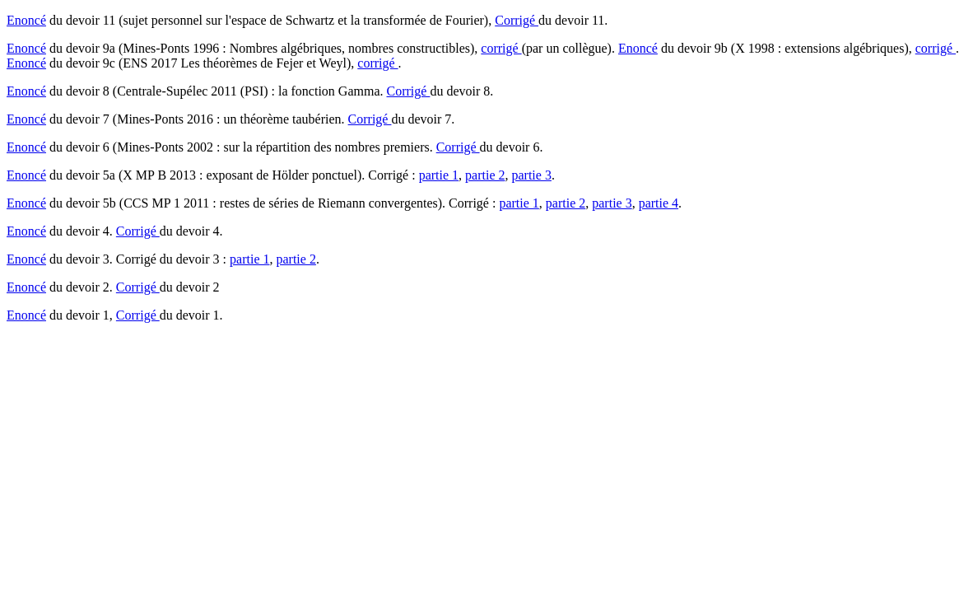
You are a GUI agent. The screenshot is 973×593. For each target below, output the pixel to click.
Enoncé (26, 20)
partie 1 (439, 175)
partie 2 (485, 175)
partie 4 (658, 203)
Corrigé (516, 20)
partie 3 (531, 175)
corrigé (501, 48)
